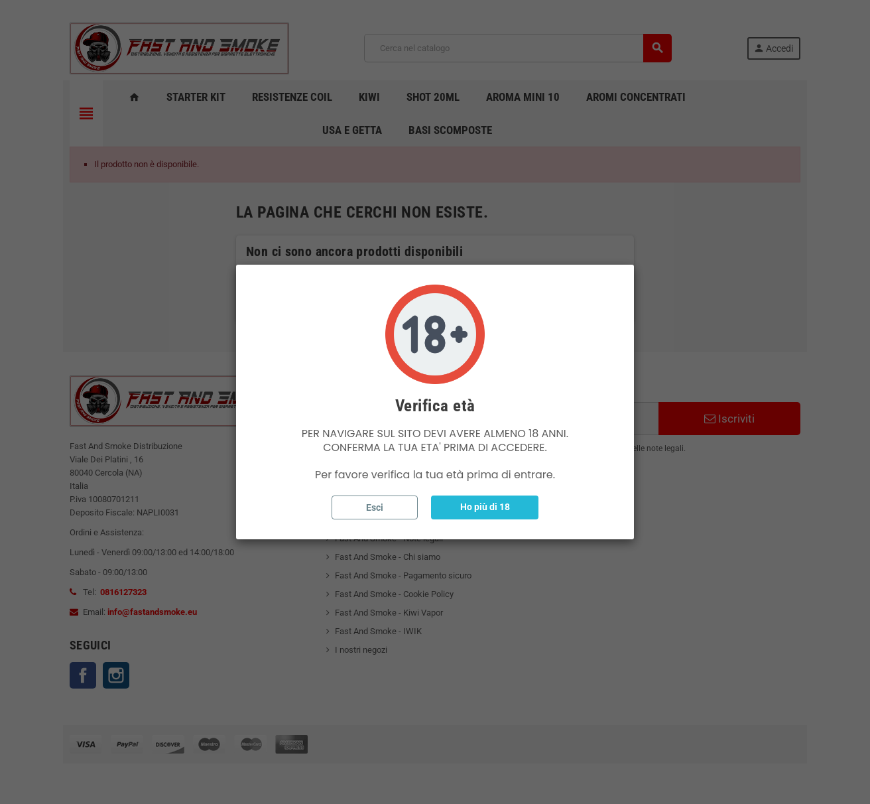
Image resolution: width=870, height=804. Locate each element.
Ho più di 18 (485, 507)
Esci (374, 507)
